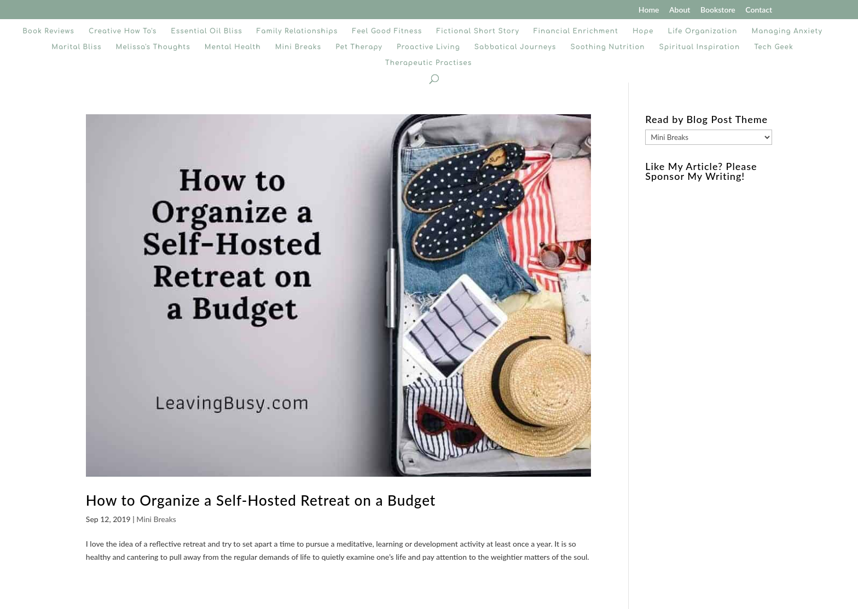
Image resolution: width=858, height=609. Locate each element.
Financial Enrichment (576, 31)
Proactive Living (428, 47)
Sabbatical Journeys (515, 47)
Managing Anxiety (787, 31)
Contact (758, 10)
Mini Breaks (298, 47)
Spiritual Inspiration (699, 47)
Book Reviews (48, 31)
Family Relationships (297, 31)
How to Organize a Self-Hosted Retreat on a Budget (261, 500)
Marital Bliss (76, 47)
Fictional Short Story (477, 31)
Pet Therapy (358, 47)
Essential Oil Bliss (206, 31)
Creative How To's (122, 31)
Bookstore (717, 10)
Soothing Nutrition (607, 47)
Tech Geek (773, 47)
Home (649, 10)
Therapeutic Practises (428, 63)
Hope (643, 31)
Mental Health (233, 47)
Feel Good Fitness (387, 31)
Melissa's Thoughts (153, 47)
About (679, 10)
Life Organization (702, 31)
